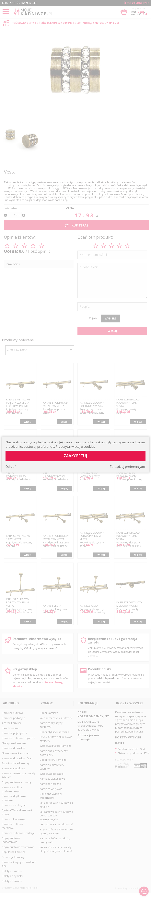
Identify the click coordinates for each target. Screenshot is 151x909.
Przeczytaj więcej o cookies (75, 446)
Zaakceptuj (75, 455)
